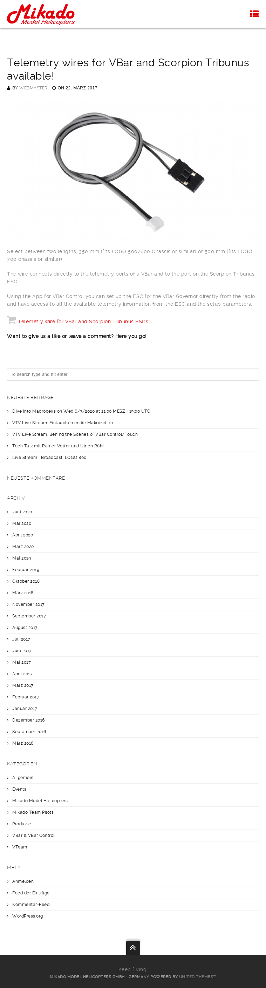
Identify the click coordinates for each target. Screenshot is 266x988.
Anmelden (23, 881)
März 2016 (23, 743)
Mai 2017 (21, 662)
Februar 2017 (25, 697)
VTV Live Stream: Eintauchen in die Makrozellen (62, 422)
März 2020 (23, 546)
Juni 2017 (22, 650)
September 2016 (29, 731)
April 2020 (22, 535)
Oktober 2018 (26, 581)
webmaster (33, 88)
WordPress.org (27, 916)
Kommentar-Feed (30, 904)
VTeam (19, 847)
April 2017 (22, 673)
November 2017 (28, 604)
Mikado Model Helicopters (40, 800)
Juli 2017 (21, 639)
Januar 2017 (24, 708)
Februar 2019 (25, 569)
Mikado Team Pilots (33, 812)
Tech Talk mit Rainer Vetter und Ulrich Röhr (58, 446)
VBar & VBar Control (33, 835)
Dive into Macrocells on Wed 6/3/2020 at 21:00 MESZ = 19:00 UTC (81, 411)
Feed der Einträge (31, 893)
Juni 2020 (22, 511)
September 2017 (29, 616)
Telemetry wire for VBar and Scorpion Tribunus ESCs (83, 321)
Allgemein (23, 777)
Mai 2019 (21, 558)
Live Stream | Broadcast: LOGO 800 (49, 457)
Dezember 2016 (28, 720)
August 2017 (25, 627)
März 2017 (23, 685)
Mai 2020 (21, 523)
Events (19, 789)
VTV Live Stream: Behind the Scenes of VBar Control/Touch (75, 434)
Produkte (21, 823)
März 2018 (23, 592)
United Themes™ (197, 977)
